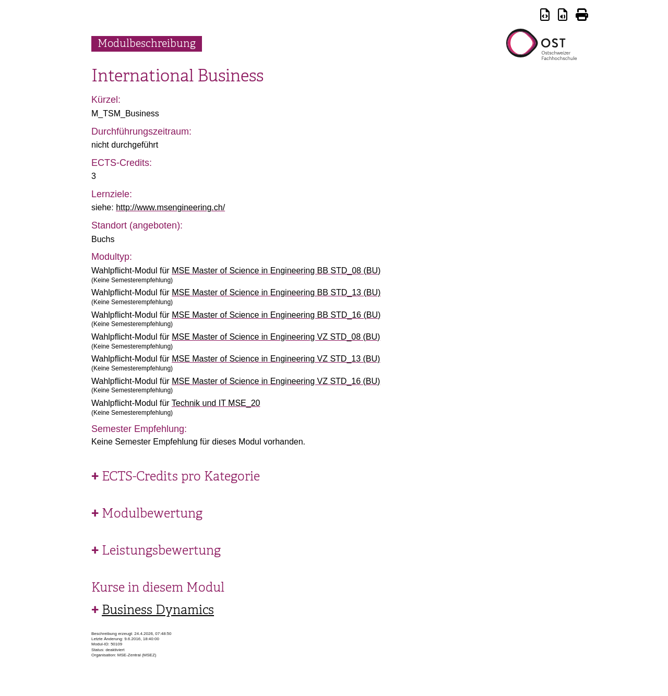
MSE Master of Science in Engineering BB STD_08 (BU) (276, 270)
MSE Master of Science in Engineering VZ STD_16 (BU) (276, 381)
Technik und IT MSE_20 (216, 403)
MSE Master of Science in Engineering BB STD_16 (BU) (276, 314)
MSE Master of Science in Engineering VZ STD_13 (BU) (276, 358)
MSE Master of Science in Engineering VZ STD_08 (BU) (276, 336)
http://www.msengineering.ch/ (170, 207)
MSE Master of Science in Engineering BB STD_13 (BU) (276, 292)
